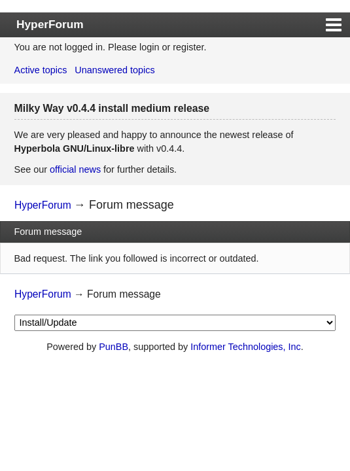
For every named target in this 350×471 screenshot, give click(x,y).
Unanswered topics (114, 70)
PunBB (113, 346)
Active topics (40, 70)
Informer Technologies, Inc (245, 346)
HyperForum (50, 24)
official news (75, 169)
